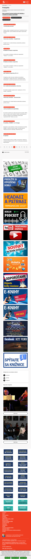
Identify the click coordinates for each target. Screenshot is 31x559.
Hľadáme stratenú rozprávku (10, 50)
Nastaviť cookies (23, 557)
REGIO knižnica (5, 520)
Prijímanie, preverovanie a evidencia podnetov (11, 530)
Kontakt (3, 526)
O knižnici (4, 512)
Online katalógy (5, 515)
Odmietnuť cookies (15, 557)
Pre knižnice (4, 517)
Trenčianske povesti (8, 26)
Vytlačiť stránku (5, 152)
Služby (3, 513)
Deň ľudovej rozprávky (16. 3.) (10, 73)
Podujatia (4, 516)
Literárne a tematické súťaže (7, 527)
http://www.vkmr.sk (8, 548)
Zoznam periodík (5, 522)
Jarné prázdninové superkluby (11, 108)
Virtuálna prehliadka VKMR (7, 521)
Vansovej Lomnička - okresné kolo (11, 97)
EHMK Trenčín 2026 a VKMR (7, 518)
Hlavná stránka (4, 5)
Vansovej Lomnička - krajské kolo (11, 39)
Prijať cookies (7, 557)
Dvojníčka (5, 135)
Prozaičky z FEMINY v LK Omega (11, 122)
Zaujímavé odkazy (5, 528)
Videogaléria (4, 525)
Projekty (4, 531)
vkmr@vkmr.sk (8, 546)
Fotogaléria (4, 523)
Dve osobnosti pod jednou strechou (12, 86)
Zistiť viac (15, 413)
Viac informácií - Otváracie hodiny (9, 550)
